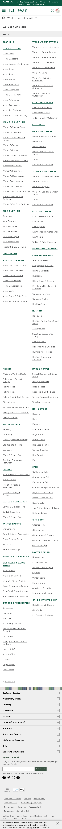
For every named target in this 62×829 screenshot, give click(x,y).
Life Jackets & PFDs (12, 445)
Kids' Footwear (42, 211)
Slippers (36, 573)
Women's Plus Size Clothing (16, 191)
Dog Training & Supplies (43, 347)
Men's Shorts (9, 79)
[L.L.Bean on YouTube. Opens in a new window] (18, 777)
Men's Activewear (11, 100)
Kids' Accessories (11, 242)
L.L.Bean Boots (39, 562)
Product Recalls (10, 803)
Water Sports (11, 424)
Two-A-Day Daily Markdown (45, 508)
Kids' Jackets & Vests (42, 108)
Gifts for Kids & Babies (43, 535)
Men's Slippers (39, 146)
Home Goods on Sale (42, 498)
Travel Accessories (41, 402)
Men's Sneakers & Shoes (44, 136)
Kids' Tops (7, 216)
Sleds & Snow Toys (11, 512)
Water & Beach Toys (12, 455)
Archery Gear (38, 329)
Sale (35, 467)
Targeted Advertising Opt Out (16, 811)
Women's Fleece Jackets (44, 57)
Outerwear (10, 253)
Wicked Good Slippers (42, 567)
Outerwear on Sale (41, 477)
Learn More (39, 4)
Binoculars (37, 316)
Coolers (6, 659)
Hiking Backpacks (40, 271)
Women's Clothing (14, 122)
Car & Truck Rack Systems (15, 591)
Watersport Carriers (12, 576)
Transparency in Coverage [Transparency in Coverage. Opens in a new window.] (15, 807)
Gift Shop (38, 520)
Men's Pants (9, 74)
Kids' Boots (37, 221)
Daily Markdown (40, 513)
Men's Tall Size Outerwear (15, 301)
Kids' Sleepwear (10, 231)
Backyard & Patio (40, 445)
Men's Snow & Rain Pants (15, 296)
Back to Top (8, 682)
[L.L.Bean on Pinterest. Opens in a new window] (8, 777)
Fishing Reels (9, 392)
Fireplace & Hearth (41, 429)
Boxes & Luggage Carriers (15, 586)
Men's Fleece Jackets (13, 275)
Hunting (37, 311)
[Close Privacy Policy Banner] (57, 824)
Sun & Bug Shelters (12, 623)
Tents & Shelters (40, 260)
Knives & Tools (39, 341)
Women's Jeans (10, 145)
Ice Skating (8, 544)
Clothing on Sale (40, 472)
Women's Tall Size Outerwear (41, 94)
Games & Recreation (15, 501)
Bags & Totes (38, 387)
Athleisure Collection (42, 588)
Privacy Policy (37, 773)
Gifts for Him (38, 525)
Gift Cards (37, 610)
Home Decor (38, 440)
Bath (34, 419)
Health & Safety (40, 304)
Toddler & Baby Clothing (14, 247)
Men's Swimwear (11, 84)
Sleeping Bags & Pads (42, 265)
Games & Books (40, 450)
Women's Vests (39, 73)
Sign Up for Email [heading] (10, 757)
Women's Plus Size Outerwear (41, 79)
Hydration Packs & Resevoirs (11, 486)
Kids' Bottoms (9, 221)
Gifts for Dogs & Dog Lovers (46, 540)
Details (14, 764)
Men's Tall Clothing (12, 110)
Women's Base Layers (13, 176)
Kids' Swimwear (10, 226)
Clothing (8, 42)
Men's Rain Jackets (12, 281)
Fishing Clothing (10, 417)
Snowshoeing (9, 529)
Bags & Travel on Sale (42, 492)
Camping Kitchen (40, 299)
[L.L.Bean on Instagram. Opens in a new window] (13, 777)
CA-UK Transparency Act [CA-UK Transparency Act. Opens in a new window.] (31, 803)
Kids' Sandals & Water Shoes (46, 232)
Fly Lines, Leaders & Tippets (16, 407)
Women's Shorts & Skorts (15, 155)
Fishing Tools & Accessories (16, 412)
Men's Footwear (42, 131)
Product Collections (12, 799)
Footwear (38, 124)
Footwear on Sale (40, 482)
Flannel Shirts (38, 583)
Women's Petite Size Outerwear (42, 86)
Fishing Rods (9, 387)
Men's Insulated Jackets (14, 265)
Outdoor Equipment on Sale (45, 487)
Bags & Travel (40, 369)
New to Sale (38, 503)
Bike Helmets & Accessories (16, 474)
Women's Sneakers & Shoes (45, 176)
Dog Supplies (9, 665)
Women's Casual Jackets (44, 52)
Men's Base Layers (12, 95)
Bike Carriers (9, 570)
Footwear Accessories (42, 164)
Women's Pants (10, 150)
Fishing (7, 369)
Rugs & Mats (38, 434)
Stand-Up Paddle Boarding (15, 440)
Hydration (37, 276)
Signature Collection (42, 593)
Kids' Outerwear (42, 102)
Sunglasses (8, 608)
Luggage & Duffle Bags (43, 392)
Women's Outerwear (45, 42)
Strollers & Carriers (16, 556)
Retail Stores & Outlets (43, 605)
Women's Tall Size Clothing (16, 204)
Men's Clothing (12, 48)
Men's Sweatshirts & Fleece (16, 64)
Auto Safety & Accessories (15, 596)
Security (27, 799)
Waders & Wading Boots (14, 374)
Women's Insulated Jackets (45, 47)
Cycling (7, 469)
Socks (35, 159)
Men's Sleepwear (11, 90)
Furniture (36, 424)
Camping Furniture (41, 294)
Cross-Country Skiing (13, 539)
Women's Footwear (44, 171)
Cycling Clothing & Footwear (11, 493)
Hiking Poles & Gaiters (43, 281)
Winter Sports (12, 524)
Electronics (8, 636)
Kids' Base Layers (11, 237)
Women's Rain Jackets (43, 62)
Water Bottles (9, 480)
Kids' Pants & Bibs (41, 113)
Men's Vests (8, 291)
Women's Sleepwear (12, 171)
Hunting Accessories (42, 352)
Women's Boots (40, 181)
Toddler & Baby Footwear (44, 242)
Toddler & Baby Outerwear (45, 118)
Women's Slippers (40, 186)
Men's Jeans (8, 69)
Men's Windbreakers (12, 286)
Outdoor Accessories (16, 603)
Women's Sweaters (12, 132)
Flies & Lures (9, 402)
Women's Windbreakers (43, 68)
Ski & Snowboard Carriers (14, 581)
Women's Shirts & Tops (14, 127)
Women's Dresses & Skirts (15, 161)
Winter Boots (38, 578)
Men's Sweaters (10, 59)
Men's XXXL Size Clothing (15, 115)
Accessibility (34, 807)
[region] (31, 3)
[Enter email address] (18, 769)
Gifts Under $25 (39, 545)
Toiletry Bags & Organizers (45, 397)
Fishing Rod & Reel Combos (16, 397)
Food (34, 460)
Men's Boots (38, 141)
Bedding (36, 414)
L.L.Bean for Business (42, 615)
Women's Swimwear (12, 166)
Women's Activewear (13, 181)
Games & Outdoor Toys (14, 507)
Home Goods (40, 409)
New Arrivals (38, 557)
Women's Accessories (13, 186)
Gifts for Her (38, 530)
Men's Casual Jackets (13, 270)
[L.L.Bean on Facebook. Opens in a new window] (4, 777)
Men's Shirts (8, 54)
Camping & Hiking (42, 255)
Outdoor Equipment (45, 248)
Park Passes (8, 670)
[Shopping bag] (58, 10)
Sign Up (40, 768)
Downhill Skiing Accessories (16, 534)
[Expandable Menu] (4, 10)
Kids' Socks (37, 237)
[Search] (4, 18)
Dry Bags (7, 450)
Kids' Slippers (38, 227)
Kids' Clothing (11, 211)
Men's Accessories (11, 105)
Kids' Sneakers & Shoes (43, 216)
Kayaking (7, 429)
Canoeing (7, 434)
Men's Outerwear (13, 260)
